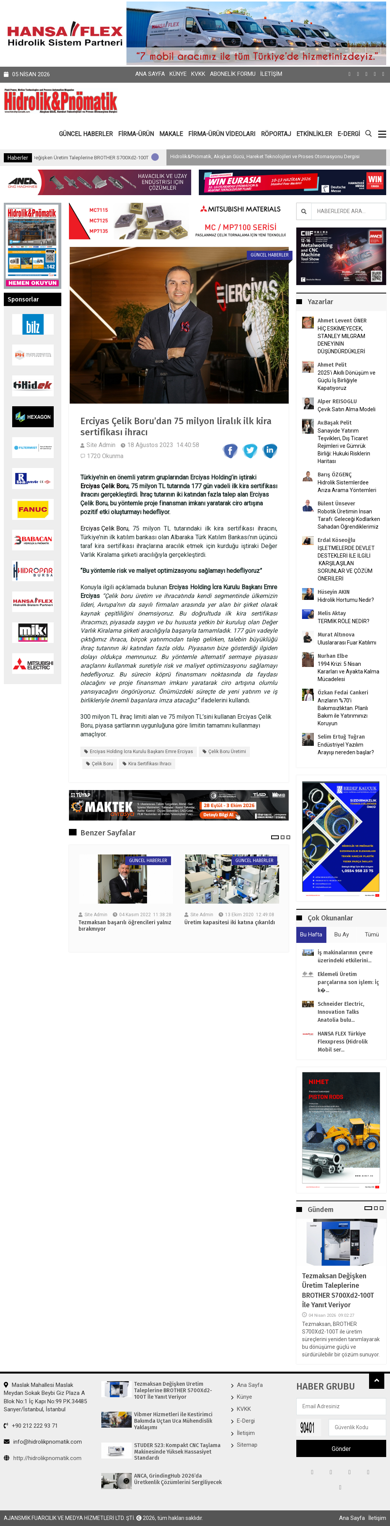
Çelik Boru (102, 763)
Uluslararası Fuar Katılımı (347, 643)
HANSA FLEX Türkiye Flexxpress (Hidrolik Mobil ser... (343, 1042)
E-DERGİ (348, 134)
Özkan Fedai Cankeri (343, 692)
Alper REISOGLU (337, 401)
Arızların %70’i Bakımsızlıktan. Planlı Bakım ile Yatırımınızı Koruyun (343, 711)
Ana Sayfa (150, 74)
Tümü (372, 934)
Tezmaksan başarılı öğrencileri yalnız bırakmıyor (124, 926)
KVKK (198, 74)
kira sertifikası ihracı (149, 763)
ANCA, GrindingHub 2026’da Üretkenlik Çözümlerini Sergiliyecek (178, 1479)
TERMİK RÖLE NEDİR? (343, 621)
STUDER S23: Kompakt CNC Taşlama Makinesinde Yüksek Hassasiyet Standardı (178, 1452)
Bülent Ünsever (336, 503)
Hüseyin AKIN (334, 592)
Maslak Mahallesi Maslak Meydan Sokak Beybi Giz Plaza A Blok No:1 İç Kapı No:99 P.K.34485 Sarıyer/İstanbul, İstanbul (45, 1397)
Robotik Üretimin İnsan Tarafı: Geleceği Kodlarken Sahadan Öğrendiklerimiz (349, 519)
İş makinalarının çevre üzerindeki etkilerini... (345, 956)
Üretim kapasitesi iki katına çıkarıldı (229, 923)
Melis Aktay (332, 613)
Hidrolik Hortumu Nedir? (346, 600)
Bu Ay (341, 934)
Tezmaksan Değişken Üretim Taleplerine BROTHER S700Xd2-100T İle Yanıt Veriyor (145, 157)
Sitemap (247, 1444)
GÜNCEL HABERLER (86, 134)
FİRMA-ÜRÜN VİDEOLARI (222, 134)
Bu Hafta (311, 934)
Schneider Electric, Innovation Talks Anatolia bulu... (341, 1012)
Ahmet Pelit (332, 365)
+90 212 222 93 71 (31, 1425)
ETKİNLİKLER (314, 134)
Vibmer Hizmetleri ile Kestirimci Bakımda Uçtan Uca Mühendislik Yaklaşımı (174, 1421)
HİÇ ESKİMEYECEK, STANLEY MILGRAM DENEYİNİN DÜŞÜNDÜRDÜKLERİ (341, 339)
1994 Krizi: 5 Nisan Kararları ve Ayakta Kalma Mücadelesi (348, 671)
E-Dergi (246, 1420)
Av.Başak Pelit (335, 423)
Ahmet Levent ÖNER (342, 320)
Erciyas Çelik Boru (104, 486)
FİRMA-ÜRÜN (136, 134)
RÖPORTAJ (276, 134)
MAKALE (171, 134)
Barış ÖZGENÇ (335, 474)
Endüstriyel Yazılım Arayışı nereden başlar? (346, 748)
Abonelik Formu (233, 74)
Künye (178, 74)
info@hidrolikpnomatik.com (43, 1441)
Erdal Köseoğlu (336, 540)
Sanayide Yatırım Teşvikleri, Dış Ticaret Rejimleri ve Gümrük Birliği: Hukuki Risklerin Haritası (344, 446)
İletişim (271, 74)
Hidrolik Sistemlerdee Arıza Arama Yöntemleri (347, 486)
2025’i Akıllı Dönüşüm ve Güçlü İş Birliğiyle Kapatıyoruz (347, 380)
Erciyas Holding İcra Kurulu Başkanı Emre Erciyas (141, 751)
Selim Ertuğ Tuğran (341, 737)
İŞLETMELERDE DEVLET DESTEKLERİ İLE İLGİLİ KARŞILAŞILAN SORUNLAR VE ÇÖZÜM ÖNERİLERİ (346, 563)
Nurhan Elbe (333, 656)
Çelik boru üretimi (227, 751)
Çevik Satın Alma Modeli (347, 409)
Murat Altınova (336, 635)
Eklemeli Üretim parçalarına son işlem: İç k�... (348, 982)
